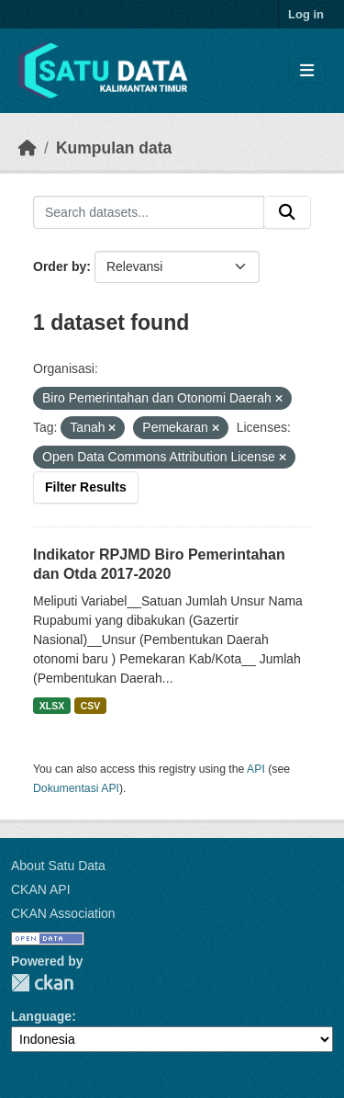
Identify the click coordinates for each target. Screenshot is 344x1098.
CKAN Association (63, 913)
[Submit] (287, 212)
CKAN (42, 982)
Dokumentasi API (76, 788)
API (256, 769)
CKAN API (41, 889)
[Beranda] (27, 148)
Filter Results (86, 487)
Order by (59, 266)
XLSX (51, 705)
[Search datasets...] (148, 212)
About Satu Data (58, 865)
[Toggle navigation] (307, 71)
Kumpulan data (114, 148)
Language (41, 1016)
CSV (91, 705)
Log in (306, 14)
